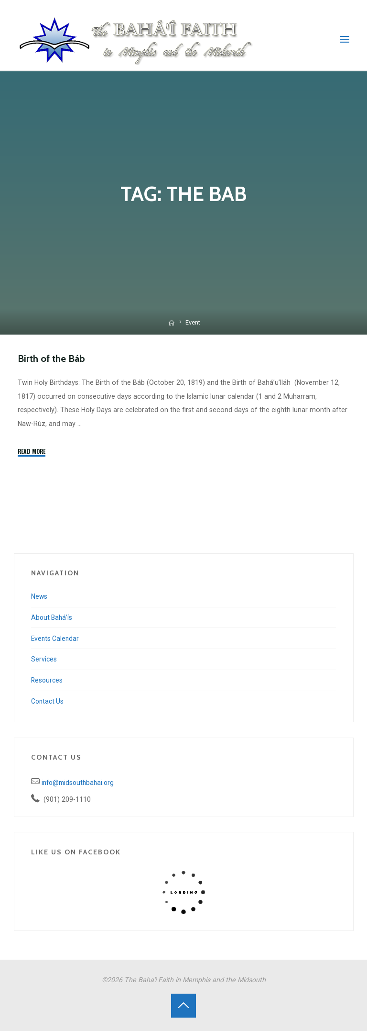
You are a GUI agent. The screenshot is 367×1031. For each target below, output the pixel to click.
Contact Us (48, 701)
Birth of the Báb (52, 358)
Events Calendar (56, 638)
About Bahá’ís (52, 617)
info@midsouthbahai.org (80, 782)
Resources (47, 680)
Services (44, 659)
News (39, 596)
